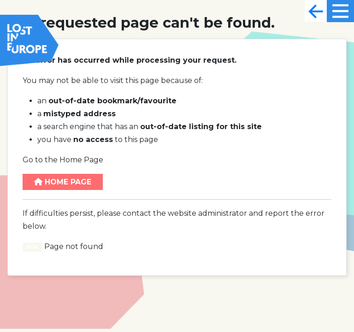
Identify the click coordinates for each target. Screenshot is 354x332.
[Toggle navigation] (316, 11)
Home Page (62, 182)
